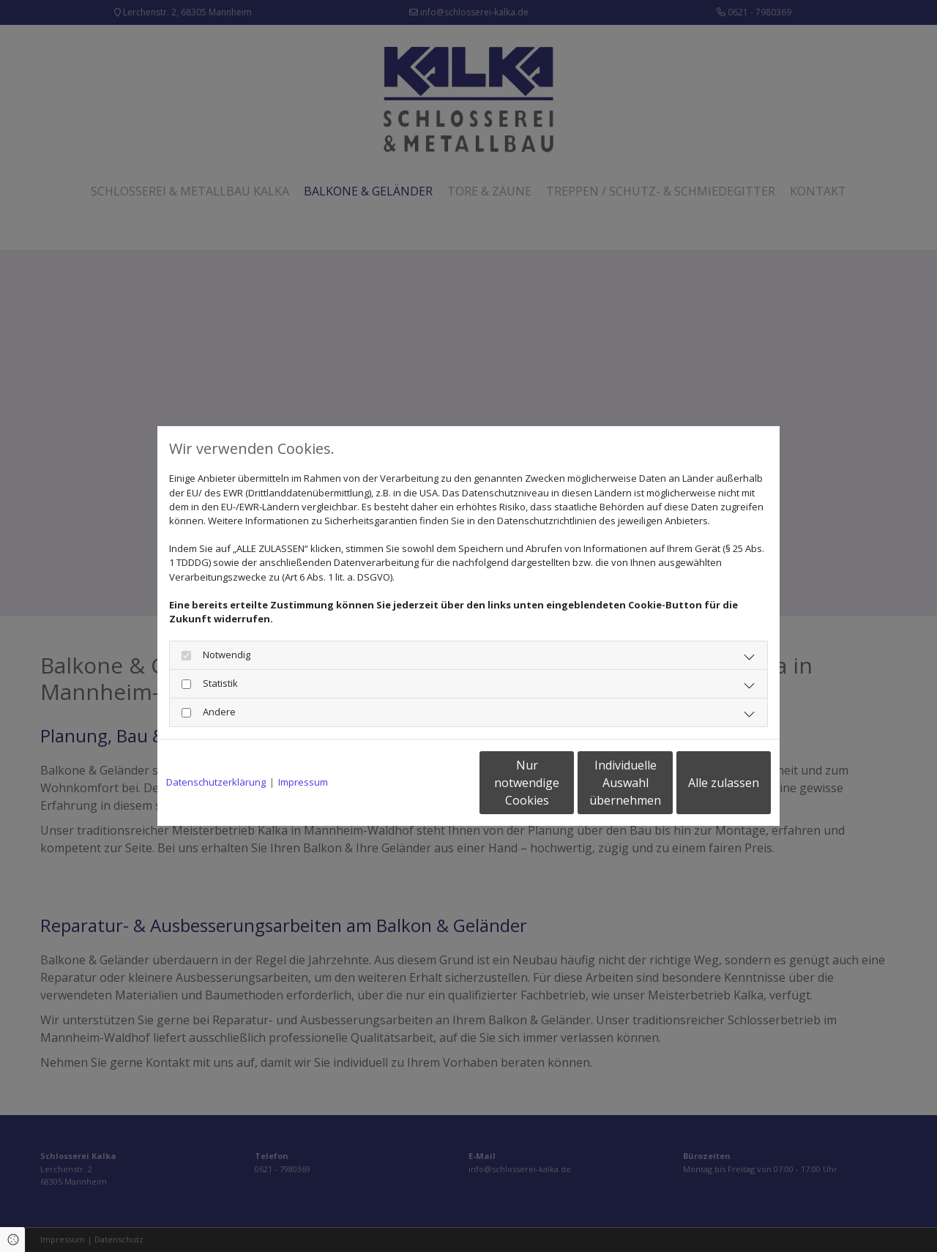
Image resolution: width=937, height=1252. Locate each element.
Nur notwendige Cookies (425, 783)
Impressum (303, 782)
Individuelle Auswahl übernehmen (564, 782)
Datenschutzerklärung (216, 782)
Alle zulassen (703, 783)
